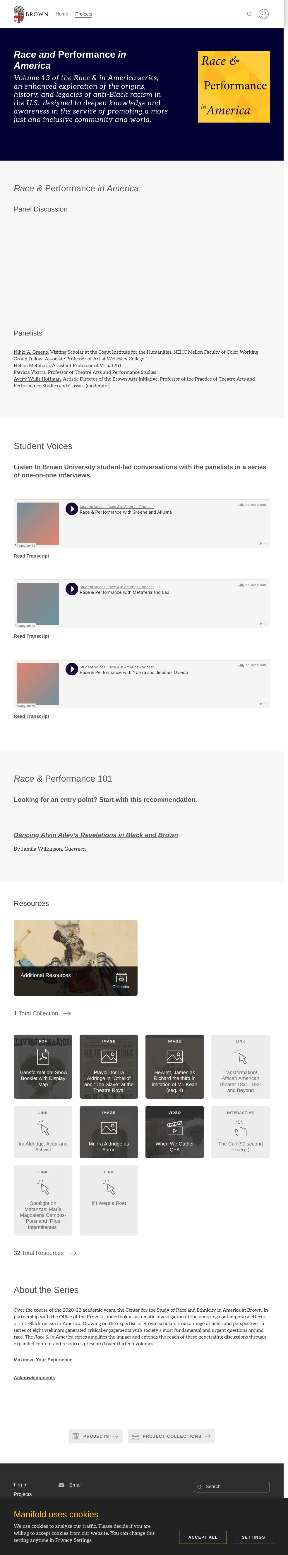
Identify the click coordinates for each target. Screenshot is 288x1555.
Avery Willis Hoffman (37, 379)
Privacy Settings (73, 1540)
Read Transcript (31, 556)
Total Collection (42, 1013)
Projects (83, 14)
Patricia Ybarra (30, 372)
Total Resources (45, 1253)
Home (62, 14)
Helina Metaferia (32, 366)
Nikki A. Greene (31, 352)
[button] (21, 1485)
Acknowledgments (34, 1377)
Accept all (203, 1537)
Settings (253, 1537)
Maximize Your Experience (43, 1360)
